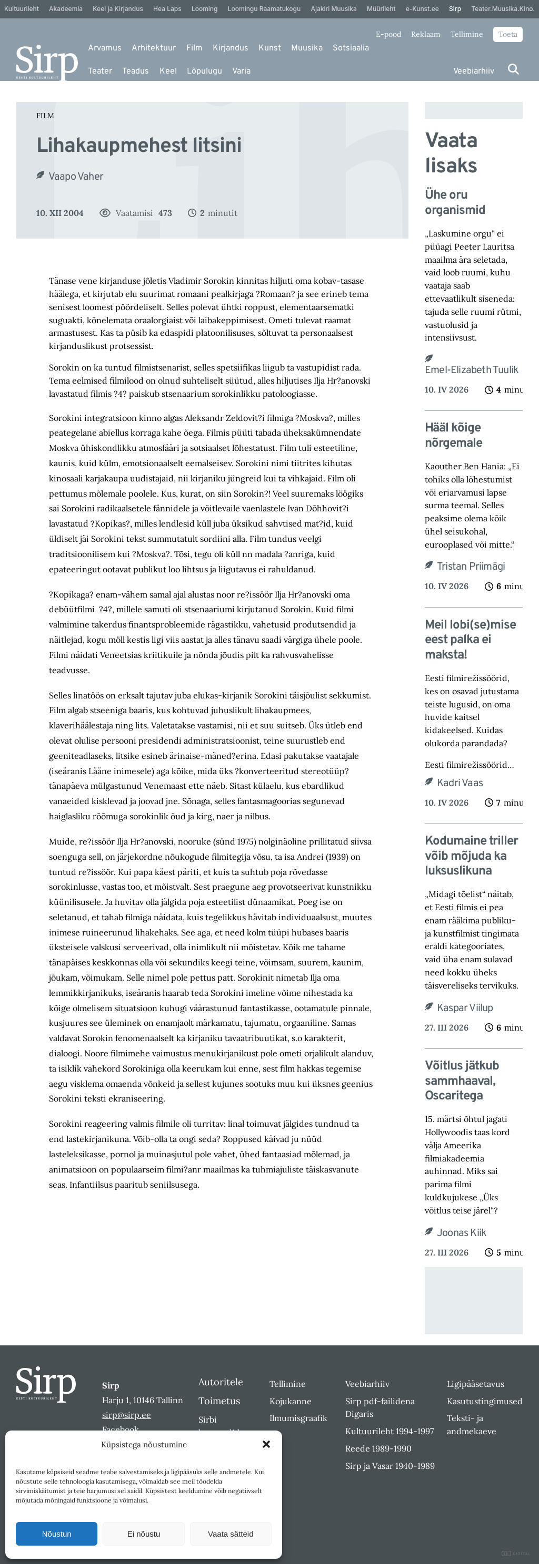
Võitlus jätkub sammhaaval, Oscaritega (462, 1081)
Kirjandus (230, 48)
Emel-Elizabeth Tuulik (471, 370)
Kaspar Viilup (465, 1008)
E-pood (388, 34)
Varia (241, 71)
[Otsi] (513, 69)
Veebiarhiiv (473, 71)
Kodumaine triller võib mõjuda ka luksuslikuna (471, 856)
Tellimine (467, 34)
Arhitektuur (154, 48)
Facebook (120, 1429)
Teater (100, 71)
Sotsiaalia (351, 48)
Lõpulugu (204, 71)
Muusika (307, 48)
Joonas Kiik (461, 1233)
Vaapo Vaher (75, 177)
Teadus (135, 71)
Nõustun (57, 1533)
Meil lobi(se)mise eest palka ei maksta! (470, 640)
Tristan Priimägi (471, 567)
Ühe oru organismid (455, 203)
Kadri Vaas (460, 783)
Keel (168, 71)
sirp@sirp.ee (126, 1414)
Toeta (507, 34)
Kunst (269, 48)
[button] (266, 1444)
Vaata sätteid (230, 1533)
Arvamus (105, 48)
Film (194, 48)
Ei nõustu (144, 1533)
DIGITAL (516, 1554)
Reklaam (426, 34)
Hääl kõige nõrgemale (453, 436)
